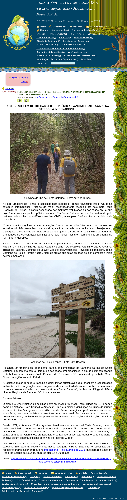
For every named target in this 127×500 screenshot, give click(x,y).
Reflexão (65, 37)
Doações (86, 59)
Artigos (41, 34)
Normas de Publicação (84, 30)
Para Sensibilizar (83, 37)
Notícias (42, 59)
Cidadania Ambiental (48, 41)
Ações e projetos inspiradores (80, 55)
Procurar (75, 27)
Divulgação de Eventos (74, 44)
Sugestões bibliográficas (50, 52)
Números (43, 63)
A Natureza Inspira (47, 44)
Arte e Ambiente (58, 34)
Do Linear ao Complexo (76, 41)
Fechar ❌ (24, 82)
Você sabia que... (77, 52)
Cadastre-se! (57, 27)
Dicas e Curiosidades (48, 55)
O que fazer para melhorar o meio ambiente (60, 48)
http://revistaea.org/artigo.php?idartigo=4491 (56, 97)
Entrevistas (77, 34)
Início (41, 27)
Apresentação (60, 30)
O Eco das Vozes (46, 37)
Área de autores (96, 27)
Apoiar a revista (20, 78)
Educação (94, 34)
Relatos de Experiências (64, 59)
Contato (42, 30)
